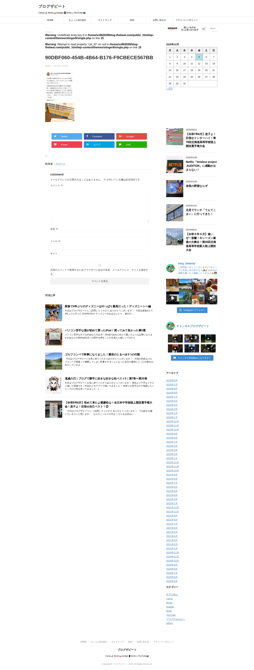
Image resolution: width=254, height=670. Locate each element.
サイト (53, 253)
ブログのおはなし (175, 619)
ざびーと (60, 163)
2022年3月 (172, 499)
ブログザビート (52, 6)
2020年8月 (172, 569)
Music (169, 602)
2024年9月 (172, 388)
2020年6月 (172, 577)
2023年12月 (172, 421)
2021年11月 (172, 511)
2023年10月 (172, 429)
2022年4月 (172, 495)
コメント (56, 185)
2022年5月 (172, 491)
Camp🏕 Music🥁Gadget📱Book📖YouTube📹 (127, 655)
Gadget (170, 606)
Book (169, 611)
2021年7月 (172, 524)
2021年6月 (172, 528)
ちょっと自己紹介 (77, 20)
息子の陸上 (172, 594)
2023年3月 (172, 450)
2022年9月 (172, 474)
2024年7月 (172, 397)
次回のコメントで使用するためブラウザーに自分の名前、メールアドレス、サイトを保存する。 (99, 272)
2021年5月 (172, 532)
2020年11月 (172, 556)
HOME (50, 20)
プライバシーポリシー (187, 20)
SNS (132, 20)
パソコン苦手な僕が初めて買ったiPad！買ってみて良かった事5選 (105, 330)
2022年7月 (172, 483)
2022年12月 (172, 462)
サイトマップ (104, 20)
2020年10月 (172, 560)
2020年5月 (172, 581)
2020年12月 (172, 552)
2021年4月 (172, 536)
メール (55, 241)
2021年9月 (172, 515)
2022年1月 (172, 503)
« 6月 (169, 88)
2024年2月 (172, 413)
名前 (54, 229)
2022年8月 (172, 478)
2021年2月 (172, 544)
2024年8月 (172, 392)
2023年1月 (172, 458)
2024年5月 (172, 405)
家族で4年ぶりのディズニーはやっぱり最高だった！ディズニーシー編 (108, 306)
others (169, 623)
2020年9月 (172, 564)
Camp (169, 598)
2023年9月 (172, 433)
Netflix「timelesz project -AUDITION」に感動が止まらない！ (201, 165)
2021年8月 (172, 519)
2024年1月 (172, 417)
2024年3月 (172, 409)
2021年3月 (172, 540)
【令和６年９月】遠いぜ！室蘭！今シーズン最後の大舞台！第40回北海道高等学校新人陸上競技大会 (201, 242)
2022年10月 (172, 470)
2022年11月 (172, 466)
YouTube (171, 615)
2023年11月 (172, 425)
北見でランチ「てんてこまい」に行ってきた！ (201, 212)
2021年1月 (172, 548)
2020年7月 (172, 573)
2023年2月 (172, 454)
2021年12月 (172, 507)
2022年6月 (172, 487)
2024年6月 (172, 401)
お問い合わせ (159, 20)
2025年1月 (172, 384)
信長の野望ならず (197, 186)
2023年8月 (172, 437)
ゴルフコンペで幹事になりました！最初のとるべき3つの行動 (102, 354)
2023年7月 (172, 442)
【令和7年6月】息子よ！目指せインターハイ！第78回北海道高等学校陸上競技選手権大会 (201, 140)
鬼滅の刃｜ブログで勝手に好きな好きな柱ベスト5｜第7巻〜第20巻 (106, 378)
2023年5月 (172, 446)
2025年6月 (172, 380)
